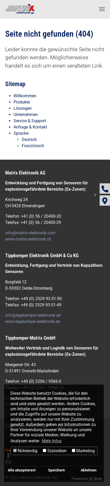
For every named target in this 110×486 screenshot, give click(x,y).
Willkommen (24, 95)
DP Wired (95, 479)
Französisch (33, 145)
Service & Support (29, 120)
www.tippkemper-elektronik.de (32, 321)
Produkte (21, 102)
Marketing (83, 450)
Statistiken (55, 450)
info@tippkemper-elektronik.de (33, 315)
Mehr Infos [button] (51, 440)
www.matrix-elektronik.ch (28, 239)
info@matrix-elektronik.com (30, 232)
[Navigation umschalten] (102, 9)
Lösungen (22, 108)
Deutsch (29, 139)
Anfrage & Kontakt (30, 127)
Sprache (21, 133)
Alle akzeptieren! (22, 470)
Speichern (56, 470)
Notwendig (25, 450)
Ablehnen (89, 470)
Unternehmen (25, 114)
